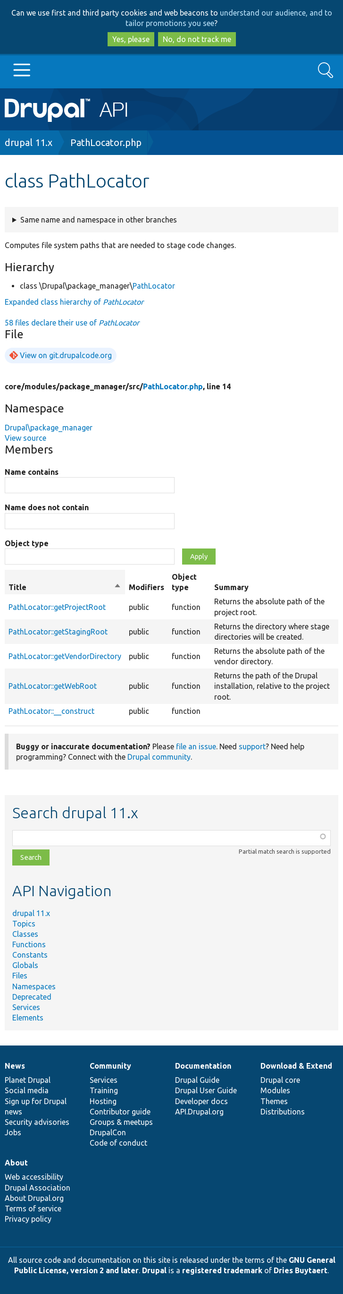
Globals (25, 965)
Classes (25, 934)
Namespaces (34, 986)
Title (64, 587)
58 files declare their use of (72, 322)
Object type (27, 543)
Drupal (154, 1270)
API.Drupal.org (199, 1111)
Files (19, 975)
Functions (29, 944)
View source (25, 438)
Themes (274, 1101)
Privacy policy (28, 1219)
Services (26, 1007)
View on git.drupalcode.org (66, 355)
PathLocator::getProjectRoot (57, 607)
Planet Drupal (27, 1080)
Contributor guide (120, 1111)
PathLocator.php (106, 142)
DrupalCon (108, 1132)
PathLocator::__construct (51, 711)
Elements (27, 1017)
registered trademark (222, 1270)
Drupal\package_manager (48, 427)
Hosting (103, 1101)
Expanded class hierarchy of (74, 302)
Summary (231, 587)
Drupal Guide (197, 1080)
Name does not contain (47, 507)
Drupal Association (37, 1187)
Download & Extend (296, 1066)
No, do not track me (197, 39)
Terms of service (33, 1208)
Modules (275, 1090)
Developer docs (201, 1101)
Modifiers (146, 587)
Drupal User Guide (206, 1090)
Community (110, 1066)
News (15, 1066)
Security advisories (37, 1122)
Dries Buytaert (300, 1270)
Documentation (203, 1066)
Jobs (13, 1132)
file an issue (196, 746)
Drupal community (159, 757)
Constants (30, 955)
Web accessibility (34, 1177)
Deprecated (31, 997)
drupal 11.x (28, 142)
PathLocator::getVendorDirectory (64, 656)
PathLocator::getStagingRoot (58, 631)
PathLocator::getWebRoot (52, 686)
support (252, 746)
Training (104, 1090)
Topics (23, 923)
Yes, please (131, 39)
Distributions (282, 1111)
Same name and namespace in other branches (98, 219)
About (16, 1162)
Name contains (32, 472)
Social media (27, 1090)
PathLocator (154, 286)
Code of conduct (118, 1143)
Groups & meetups (121, 1122)
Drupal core (280, 1080)
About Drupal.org (34, 1198)
